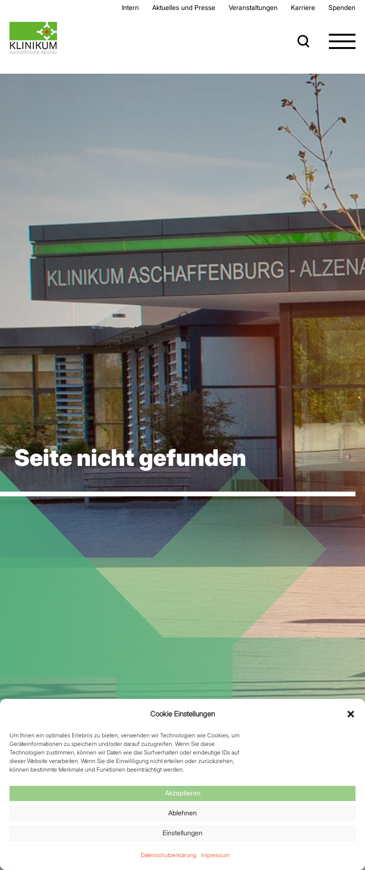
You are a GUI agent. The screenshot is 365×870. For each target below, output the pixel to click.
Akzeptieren (183, 793)
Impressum (215, 855)
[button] (350, 714)
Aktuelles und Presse (183, 7)
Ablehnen (182, 813)
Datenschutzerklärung (168, 855)
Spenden (341, 7)
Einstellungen (182, 833)
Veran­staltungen (253, 7)
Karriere (303, 7)
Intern (130, 7)
